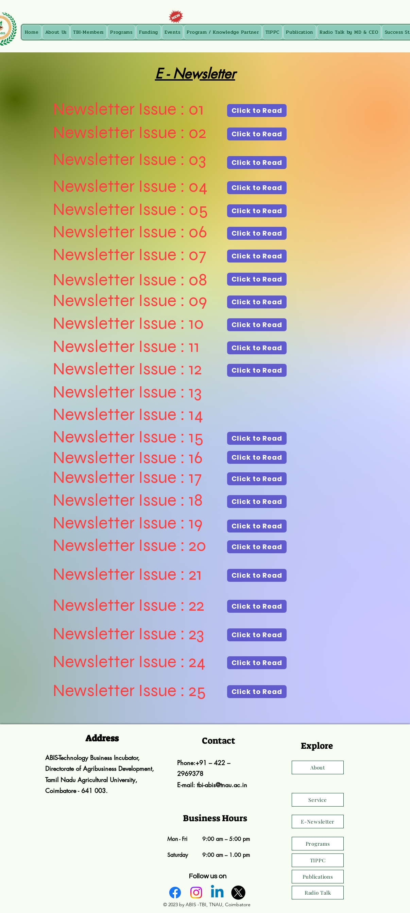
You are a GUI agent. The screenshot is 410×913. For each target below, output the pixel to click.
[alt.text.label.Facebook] (175, 892)
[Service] (318, 800)
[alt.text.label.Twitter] (238, 892)
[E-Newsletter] (318, 821)
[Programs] (318, 843)
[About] (318, 767)
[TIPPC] (318, 860)
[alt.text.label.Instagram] (196, 892)
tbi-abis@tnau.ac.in (222, 785)
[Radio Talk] (318, 892)
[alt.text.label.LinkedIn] (217, 892)
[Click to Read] (257, 110)
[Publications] (318, 876)
